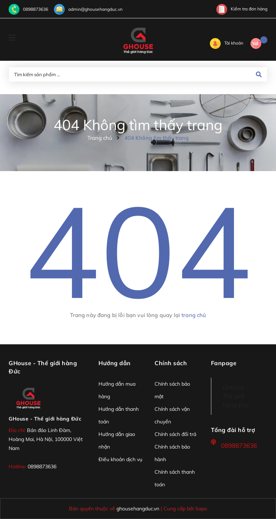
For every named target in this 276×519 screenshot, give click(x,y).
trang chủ (193, 315)
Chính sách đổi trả (175, 434)
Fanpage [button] (224, 363)
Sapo (201, 508)
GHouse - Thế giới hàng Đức (45, 418)
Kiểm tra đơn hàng (241, 9)
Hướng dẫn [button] (114, 363)
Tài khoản (226, 43)
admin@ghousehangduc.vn (95, 9)
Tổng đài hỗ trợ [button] (233, 429)
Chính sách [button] (171, 363)
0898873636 (35, 9)
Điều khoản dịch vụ (120, 459)
